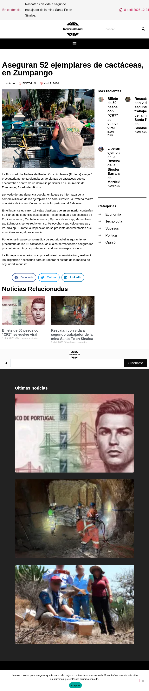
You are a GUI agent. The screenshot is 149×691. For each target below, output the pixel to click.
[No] (142, 680)
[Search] (143, 24)
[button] (74, 38)
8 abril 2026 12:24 (134, 7)
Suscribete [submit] (135, 357)
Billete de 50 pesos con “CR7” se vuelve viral (21, 327)
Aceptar (75, 685)
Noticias (10, 78)
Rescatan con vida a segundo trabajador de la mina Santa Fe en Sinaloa (72, 329)
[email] (67, 358)
